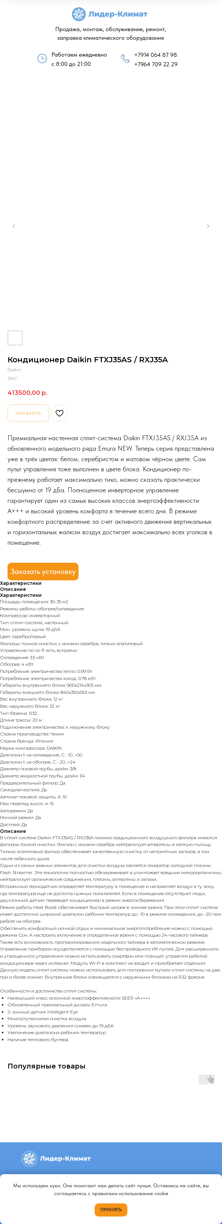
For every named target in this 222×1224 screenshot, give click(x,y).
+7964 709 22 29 (156, 64)
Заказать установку (43, 571)
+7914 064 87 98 (155, 54)
